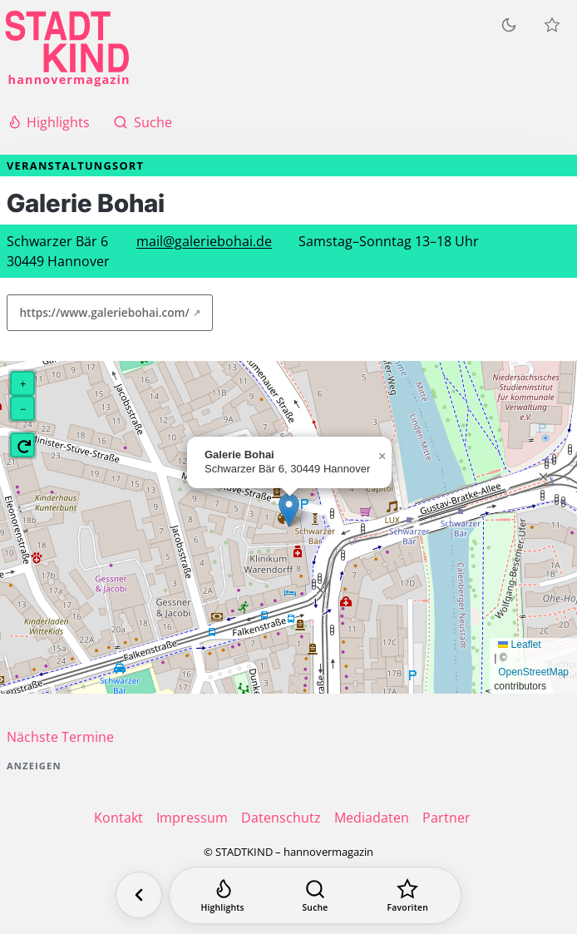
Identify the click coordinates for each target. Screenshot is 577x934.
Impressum (192, 817)
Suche (142, 122)
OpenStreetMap (533, 672)
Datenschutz (281, 817)
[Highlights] (222, 895)
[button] (289, 510)
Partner (446, 817)
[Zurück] (139, 895)
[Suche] (315, 895)
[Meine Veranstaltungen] (552, 25)
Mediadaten (371, 817)
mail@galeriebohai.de (204, 241)
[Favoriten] (408, 895)
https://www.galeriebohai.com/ (104, 312)
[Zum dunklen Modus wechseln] (508, 25)
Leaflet (519, 644)
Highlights (48, 122)
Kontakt (118, 817)
